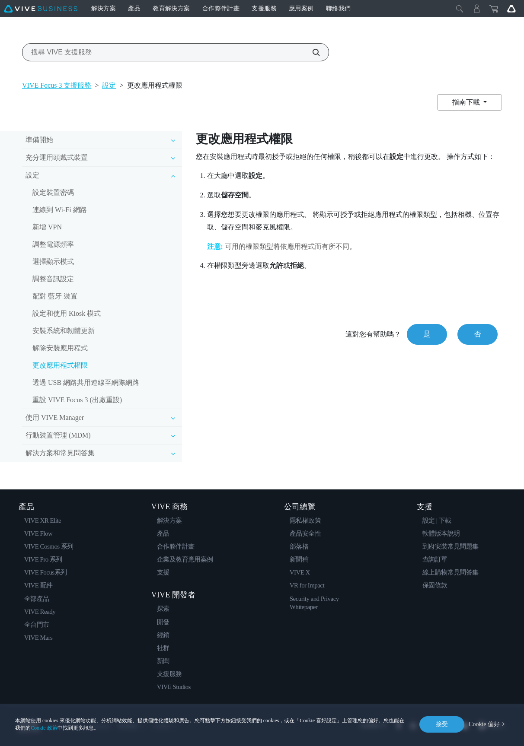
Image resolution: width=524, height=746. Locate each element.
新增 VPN (47, 227)
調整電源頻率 (53, 244)
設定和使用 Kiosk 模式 (66, 313)
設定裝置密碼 (53, 192)
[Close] (459, 8)
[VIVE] (40, 8)
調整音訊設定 (53, 279)
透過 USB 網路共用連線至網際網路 (85, 382)
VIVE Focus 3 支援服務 (56, 85)
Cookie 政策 (44, 728)
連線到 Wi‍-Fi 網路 (59, 209)
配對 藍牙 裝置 (54, 296)
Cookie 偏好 (484, 724)
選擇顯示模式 (53, 261)
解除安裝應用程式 (60, 348)
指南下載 (467, 102)
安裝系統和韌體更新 (63, 330)
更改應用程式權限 (60, 365)
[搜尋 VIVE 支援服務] (311, 52)
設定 (109, 85)
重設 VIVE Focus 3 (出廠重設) (77, 399)
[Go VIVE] (511, 8)
